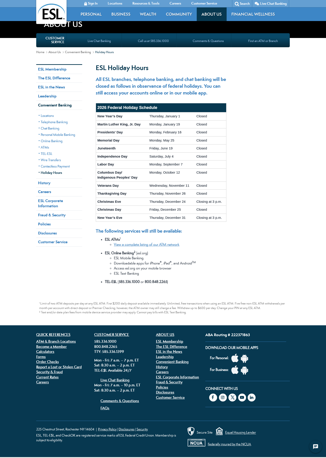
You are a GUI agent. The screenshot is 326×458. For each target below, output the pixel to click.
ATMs (45, 147)
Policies (44, 224)
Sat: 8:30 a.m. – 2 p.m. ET (114, 365)
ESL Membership (52, 69)
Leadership (47, 96)
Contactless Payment (55, 166)
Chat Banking (50, 128)
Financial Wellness (253, 14)
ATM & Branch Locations (56, 341)
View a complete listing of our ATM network (146, 244)
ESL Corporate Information (50, 203)
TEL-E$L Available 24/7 (113, 370)
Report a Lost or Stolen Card (59, 366)
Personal (91, 14)
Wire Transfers (51, 160)
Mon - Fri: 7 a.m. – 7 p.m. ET (116, 360)
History (44, 182)
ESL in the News (51, 87)
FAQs (105, 408)
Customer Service (52, 241)
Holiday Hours (51, 172)
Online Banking (51, 141)
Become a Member (51, 346)
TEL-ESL (46, 153)
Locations (47, 115)
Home (40, 52)
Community (179, 14)
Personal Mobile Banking (58, 134)
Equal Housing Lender (240, 432)
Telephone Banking (54, 122)
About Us (211, 14)
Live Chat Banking (273, 3)
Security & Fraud (49, 371)
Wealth (148, 14)
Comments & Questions (120, 400)
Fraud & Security (52, 214)
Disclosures (47, 233)
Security (142, 429)
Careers (44, 191)
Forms (41, 356)
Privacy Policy (107, 429)
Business (120, 14)
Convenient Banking (78, 52)
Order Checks (47, 361)
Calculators (45, 351)
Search (245, 3)
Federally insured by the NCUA (229, 444)
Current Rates (47, 377)
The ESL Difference (54, 78)
